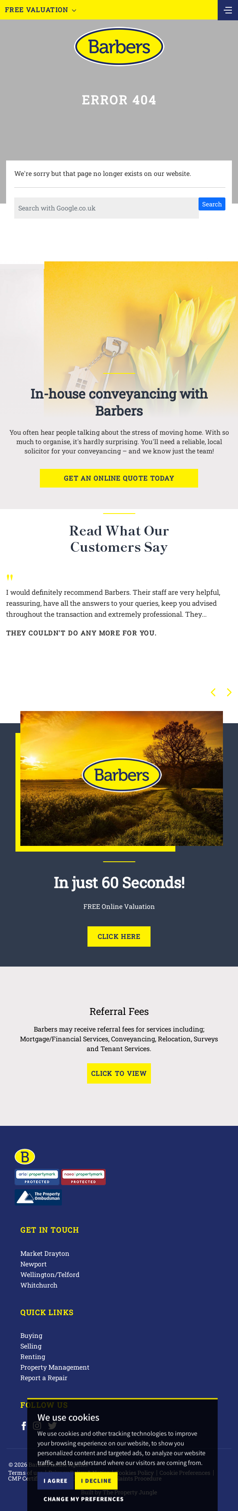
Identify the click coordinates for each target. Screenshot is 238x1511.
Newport (33, 1264)
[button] (213, 692)
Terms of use (25, 1472)
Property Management (55, 1367)
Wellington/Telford (50, 1274)
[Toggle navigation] (228, 9)
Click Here (119, 936)
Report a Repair (44, 1377)
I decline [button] (96, 1497)
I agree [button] (56, 1497)
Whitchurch (38, 1285)
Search (212, 204)
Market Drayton (45, 1253)
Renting (32, 1356)
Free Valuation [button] (40, 9)
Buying (31, 1335)
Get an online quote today (119, 478)
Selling (30, 1346)
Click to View (119, 1073)
